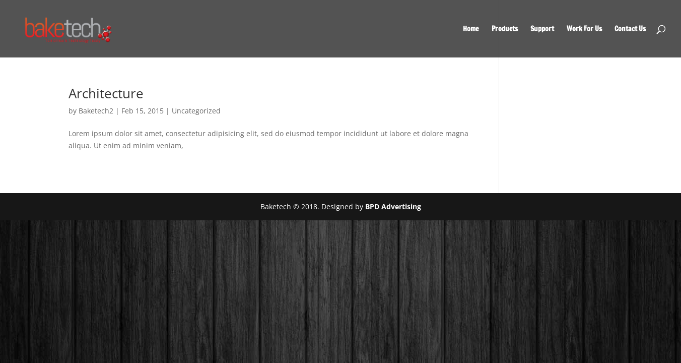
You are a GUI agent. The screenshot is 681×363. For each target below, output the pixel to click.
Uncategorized (196, 110)
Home (471, 29)
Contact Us (630, 29)
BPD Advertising (393, 206)
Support (542, 29)
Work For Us (584, 29)
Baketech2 (96, 110)
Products (505, 29)
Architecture (106, 93)
